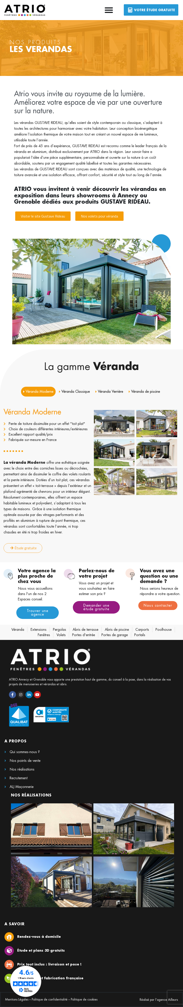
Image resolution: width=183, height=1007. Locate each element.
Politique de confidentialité (49, 999)
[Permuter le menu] (108, 10)
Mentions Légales (16, 999)
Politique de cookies (84, 999)
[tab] (38, 392)
